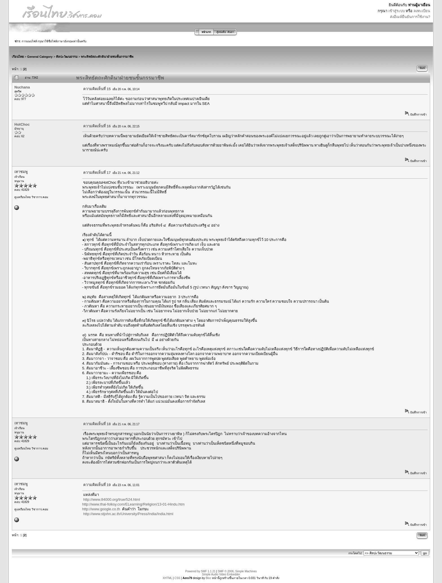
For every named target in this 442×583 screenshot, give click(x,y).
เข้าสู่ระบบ (396, 11)
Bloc (208, 578)
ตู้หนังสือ (221, 32)
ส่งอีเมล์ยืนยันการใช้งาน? (410, 17)
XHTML (167, 578)
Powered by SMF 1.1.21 (200, 571)
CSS (177, 578)
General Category (39, 56)
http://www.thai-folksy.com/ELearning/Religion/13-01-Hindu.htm (133, 504)
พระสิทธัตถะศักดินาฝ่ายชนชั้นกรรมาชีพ (107, 56)
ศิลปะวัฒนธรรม (67, 56)
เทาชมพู (21, 172)
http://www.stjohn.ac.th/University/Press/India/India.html (128, 514)
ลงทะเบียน (422, 11)
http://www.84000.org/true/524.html (111, 499)
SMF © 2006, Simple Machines (237, 571)
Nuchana (22, 87)
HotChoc (22, 124)
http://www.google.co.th (101, 509)
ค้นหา (230, 32)
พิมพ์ (422, 68)
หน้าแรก (206, 32)
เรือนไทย (18, 56)
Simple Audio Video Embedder (221, 574)
